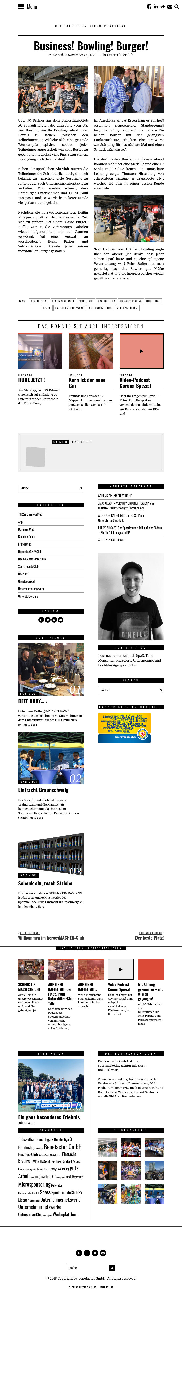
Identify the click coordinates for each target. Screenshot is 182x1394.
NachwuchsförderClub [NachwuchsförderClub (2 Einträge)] (28, 1193)
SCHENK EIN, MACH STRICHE (115, 495)
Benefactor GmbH (63, 301)
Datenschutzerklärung (82, 1287)
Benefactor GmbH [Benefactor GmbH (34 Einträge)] (63, 1146)
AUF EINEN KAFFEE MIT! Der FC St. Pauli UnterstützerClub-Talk (121, 518)
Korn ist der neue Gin (87, 382)
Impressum (106, 1287)
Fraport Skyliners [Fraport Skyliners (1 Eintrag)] (29, 1169)
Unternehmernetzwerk (31, 588)
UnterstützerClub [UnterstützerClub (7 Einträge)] (30, 1214)
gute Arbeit (86, 301)
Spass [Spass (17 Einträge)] (45, 1192)
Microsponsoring (131, 301)
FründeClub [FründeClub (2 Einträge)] (42, 1169)
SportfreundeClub (28, 566)
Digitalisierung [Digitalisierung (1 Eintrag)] (55, 1155)
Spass (47, 308)
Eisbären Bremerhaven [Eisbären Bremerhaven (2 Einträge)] (51, 1161)
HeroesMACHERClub (30, 551)
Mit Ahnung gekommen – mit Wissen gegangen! (150, 991)
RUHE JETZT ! (31, 380)
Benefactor (60, 442)
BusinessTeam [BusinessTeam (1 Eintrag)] (44, 1155)
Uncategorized (26, 581)
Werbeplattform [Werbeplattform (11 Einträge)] (66, 1214)
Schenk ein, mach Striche (45, 883)
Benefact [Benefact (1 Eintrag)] (39, 1148)
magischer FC (106, 301)
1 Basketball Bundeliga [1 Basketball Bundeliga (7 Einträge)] (34, 1139)
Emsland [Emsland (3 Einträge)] (67, 1161)
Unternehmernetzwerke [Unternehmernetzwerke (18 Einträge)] (39, 1206)
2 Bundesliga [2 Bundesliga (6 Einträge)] (60, 1139)
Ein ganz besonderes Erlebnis (49, 1117)
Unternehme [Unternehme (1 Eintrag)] (35, 1200)
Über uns (23, 573)
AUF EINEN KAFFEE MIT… (112, 540)
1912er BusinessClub (30, 514)
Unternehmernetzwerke (70, 308)
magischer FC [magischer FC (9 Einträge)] (45, 1176)
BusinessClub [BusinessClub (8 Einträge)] (28, 1154)
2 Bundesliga (39, 301)
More (33, 724)
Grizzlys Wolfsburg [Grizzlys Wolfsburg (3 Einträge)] (59, 1169)
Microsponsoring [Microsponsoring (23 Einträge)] (34, 1184)
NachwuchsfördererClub (32, 559)
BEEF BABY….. (32, 701)
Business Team (26, 536)
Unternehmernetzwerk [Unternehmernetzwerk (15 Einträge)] (60, 1199)
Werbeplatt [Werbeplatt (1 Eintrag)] (47, 1215)
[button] (80, 488)
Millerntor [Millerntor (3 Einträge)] (56, 1185)
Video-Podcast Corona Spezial (135, 382)
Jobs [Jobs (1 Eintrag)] (32, 1177)
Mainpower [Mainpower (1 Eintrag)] (60, 1177)
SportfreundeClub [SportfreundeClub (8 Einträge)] (64, 1192)
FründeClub (24, 544)
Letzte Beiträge (81, 442)
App (20, 521)
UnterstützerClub (120, 55)
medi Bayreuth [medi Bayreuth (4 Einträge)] (74, 1176)
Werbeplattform (127, 308)
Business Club (26, 529)
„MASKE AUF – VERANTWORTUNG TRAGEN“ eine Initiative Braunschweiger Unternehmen (126, 505)
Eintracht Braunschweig (43, 790)
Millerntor (153, 301)
